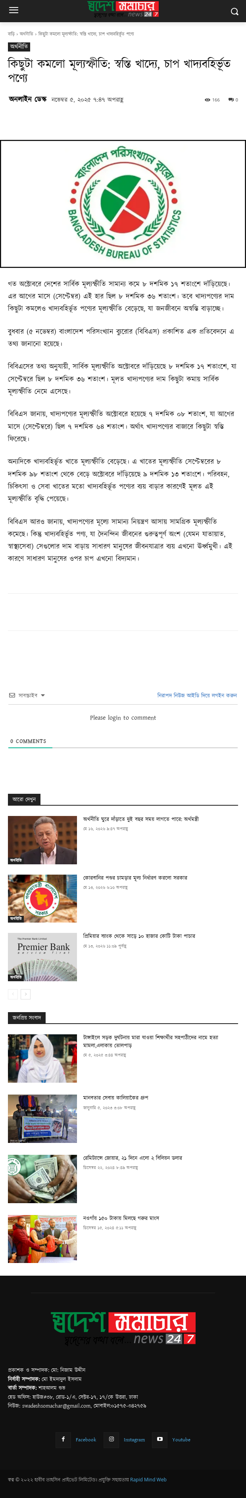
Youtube (181, 1439)
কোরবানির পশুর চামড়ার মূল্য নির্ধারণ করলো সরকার (135, 878)
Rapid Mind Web (148, 1479)
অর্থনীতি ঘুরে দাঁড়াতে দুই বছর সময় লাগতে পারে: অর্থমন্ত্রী (141, 820)
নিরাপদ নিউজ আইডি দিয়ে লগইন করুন (196, 696)
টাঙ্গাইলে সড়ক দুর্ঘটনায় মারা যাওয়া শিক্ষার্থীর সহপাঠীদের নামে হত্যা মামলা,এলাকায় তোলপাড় (150, 1042)
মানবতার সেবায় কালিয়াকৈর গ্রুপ (115, 1098)
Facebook (86, 1439)
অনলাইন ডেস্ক (27, 100)
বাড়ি (11, 34)
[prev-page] (13, 994)
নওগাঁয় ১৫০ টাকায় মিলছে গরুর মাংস (121, 1219)
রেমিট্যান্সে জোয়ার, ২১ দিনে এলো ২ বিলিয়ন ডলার (132, 1158)
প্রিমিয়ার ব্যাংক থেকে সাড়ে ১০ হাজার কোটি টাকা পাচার (139, 936)
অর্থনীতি (26, 34)
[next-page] (26, 994)
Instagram (134, 1439)
